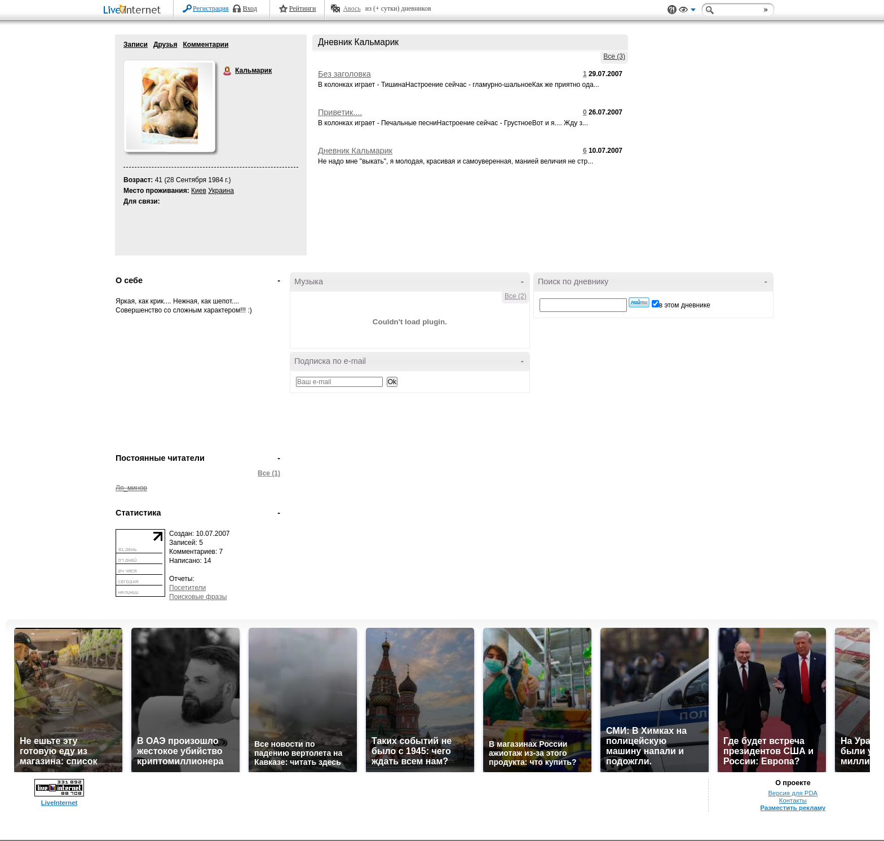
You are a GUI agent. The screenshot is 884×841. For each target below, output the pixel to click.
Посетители (187, 588)
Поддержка (672, 10)
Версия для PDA (793, 793)
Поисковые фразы (198, 597)
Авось (351, 8)
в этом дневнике (684, 305)
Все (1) (269, 473)
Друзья (165, 45)
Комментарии (205, 45)
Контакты (793, 800)
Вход (250, 8)
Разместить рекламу (792, 807)
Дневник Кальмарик (355, 150)
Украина (221, 191)
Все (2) (516, 296)
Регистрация (211, 8)
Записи (135, 45)
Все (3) (614, 56)
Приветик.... (340, 112)
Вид (687, 11)
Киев (198, 191)
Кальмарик (227, 71)
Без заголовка (344, 73)
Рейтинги (302, 8)
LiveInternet (134, 10)
